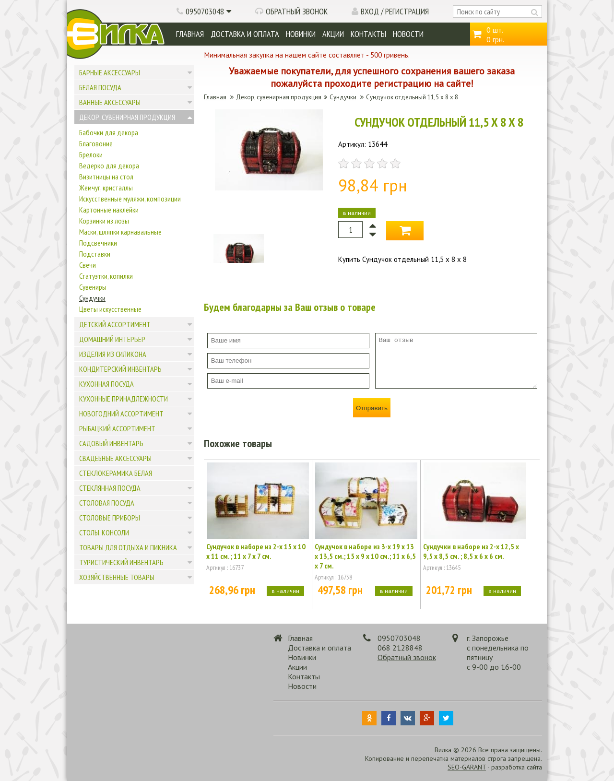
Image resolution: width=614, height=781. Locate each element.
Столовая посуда (106, 503)
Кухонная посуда (106, 384)
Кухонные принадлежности (123, 398)
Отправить (372, 408)
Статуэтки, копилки (106, 276)
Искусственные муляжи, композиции (130, 198)
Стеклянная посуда (110, 488)
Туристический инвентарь (121, 562)
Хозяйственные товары (116, 577)
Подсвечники (98, 243)
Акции (333, 33)
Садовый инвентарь (111, 443)
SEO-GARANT (467, 767)
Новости (408, 33)
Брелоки (91, 154)
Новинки (301, 33)
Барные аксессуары (109, 72)
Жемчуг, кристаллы (106, 187)
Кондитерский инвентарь (120, 369)
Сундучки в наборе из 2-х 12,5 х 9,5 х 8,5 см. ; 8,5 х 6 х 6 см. (471, 551)
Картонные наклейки (109, 209)
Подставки (94, 254)
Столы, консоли (104, 532)
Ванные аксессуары (110, 102)
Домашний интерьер (112, 339)
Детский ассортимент (115, 324)
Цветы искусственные (110, 309)
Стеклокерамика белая (115, 473)
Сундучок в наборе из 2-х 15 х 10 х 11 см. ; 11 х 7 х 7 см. (256, 551)
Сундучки (92, 298)
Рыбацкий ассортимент (117, 428)
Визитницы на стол (106, 176)
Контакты (368, 33)
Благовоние (96, 143)
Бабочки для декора (108, 132)
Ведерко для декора (109, 165)
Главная (190, 33)
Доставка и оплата (245, 33)
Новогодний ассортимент (121, 413)
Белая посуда (100, 87)
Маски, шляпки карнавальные (120, 232)
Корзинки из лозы (104, 220)
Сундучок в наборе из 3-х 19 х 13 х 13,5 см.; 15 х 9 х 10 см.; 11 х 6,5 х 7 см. (365, 556)
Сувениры (92, 287)
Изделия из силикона (112, 354)
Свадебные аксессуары (115, 458)
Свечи (87, 265)
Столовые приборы (109, 517)
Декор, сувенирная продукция (127, 117)
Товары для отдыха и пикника (128, 547)
